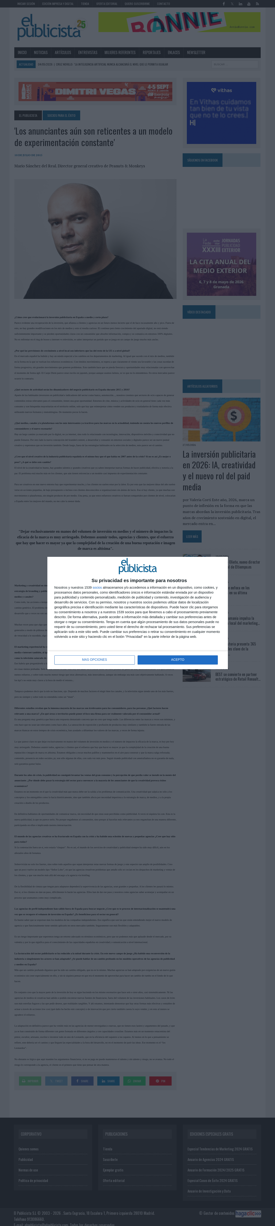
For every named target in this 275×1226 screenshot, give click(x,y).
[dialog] (137, 613)
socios (97, 587)
